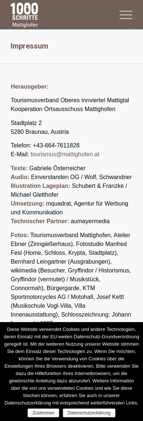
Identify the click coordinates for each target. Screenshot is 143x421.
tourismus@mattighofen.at (65, 154)
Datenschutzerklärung (89, 412)
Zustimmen (43, 412)
